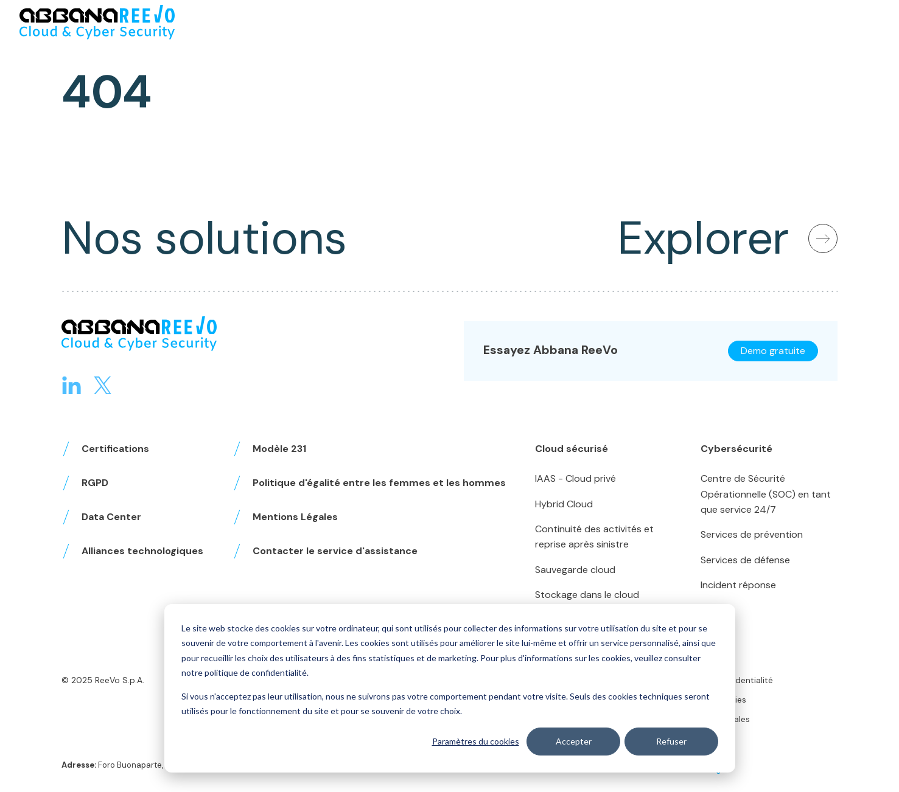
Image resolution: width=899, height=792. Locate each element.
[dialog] (449, 688)
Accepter (573, 741)
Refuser (671, 741)
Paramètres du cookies (475, 741)
